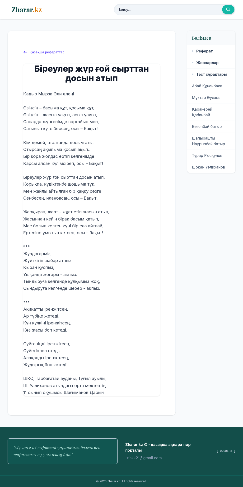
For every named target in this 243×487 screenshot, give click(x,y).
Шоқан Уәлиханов (208, 167)
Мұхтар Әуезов (206, 97)
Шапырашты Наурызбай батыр (208, 141)
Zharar (26, 9)
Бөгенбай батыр (207, 126)
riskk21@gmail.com (144, 457)
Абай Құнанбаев (207, 86)
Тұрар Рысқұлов (207, 155)
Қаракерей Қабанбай (202, 112)
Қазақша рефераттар (44, 52)
